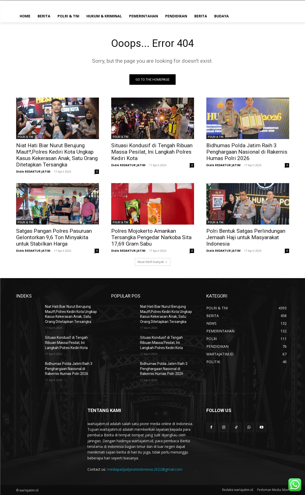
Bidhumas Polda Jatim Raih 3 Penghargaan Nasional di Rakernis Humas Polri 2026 (246, 151)
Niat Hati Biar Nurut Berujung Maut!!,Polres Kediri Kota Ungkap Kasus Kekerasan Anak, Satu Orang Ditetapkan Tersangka (57, 155)
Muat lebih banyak (152, 262)
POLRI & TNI (25, 137)
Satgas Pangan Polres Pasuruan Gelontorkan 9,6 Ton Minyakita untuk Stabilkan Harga (54, 237)
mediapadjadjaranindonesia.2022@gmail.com (144, 469)
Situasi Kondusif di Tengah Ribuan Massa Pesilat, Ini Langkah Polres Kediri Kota (152, 151)
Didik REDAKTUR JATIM (33, 171)
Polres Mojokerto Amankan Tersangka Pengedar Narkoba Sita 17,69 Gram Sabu (151, 237)
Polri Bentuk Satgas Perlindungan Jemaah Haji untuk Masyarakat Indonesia (245, 237)
